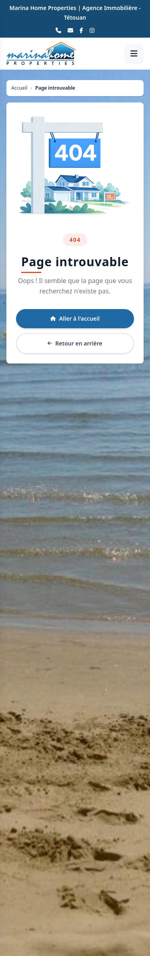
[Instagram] (92, 30)
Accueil (19, 88)
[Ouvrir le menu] (134, 53)
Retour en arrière (75, 343)
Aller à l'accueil (75, 318)
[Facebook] (81, 30)
